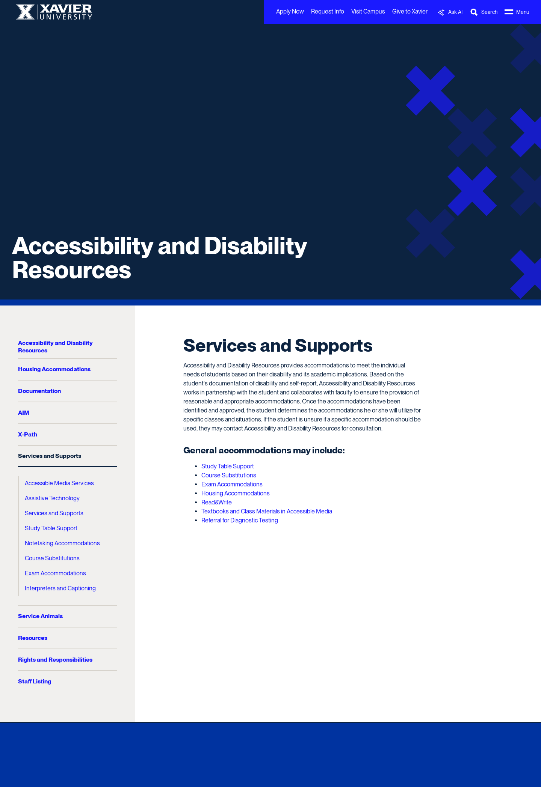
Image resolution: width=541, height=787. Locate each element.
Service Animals (40, 616)
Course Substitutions (52, 558)
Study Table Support (51, 528)
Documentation (39, 390)
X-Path (27, 434)
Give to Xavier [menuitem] (410, 11)
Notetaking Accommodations (62, 543)
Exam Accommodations (55, 573)
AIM (23, 412)
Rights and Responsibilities (55, 659)
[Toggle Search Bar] (483, 12)
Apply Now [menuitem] (290, 11)
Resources (32, 637)
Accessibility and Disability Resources (159, 257)
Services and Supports (49, 455)
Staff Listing (34, 681)
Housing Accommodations (54, 369)
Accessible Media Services (59, 483)
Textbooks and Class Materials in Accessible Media (266, 511)
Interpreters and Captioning (60, 588)
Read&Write (216, 502)
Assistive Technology (52, 498)
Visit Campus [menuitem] (368, 11)
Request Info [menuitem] (327, 11)
